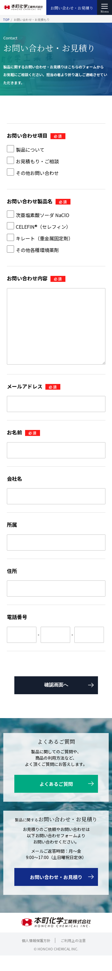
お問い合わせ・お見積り (71, 8)
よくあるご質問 (56, 799)
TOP (6, 19)
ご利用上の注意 (73, 955)
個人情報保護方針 (36, 955)
